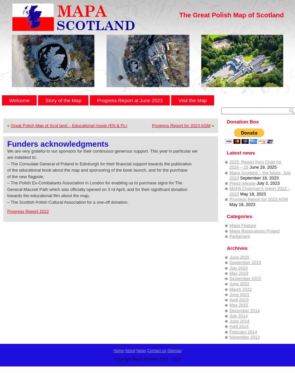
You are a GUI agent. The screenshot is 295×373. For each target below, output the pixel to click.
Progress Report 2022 (28, 211)
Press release (242, 183)
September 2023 (245, 262)
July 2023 (238, 268)
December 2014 (244, 310)
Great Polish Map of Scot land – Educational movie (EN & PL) (69, 125)
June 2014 (239, 321)
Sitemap (174, 350)
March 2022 (240, 289)
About (130, 350)
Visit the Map (192, 100)
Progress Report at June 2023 (130, 100)
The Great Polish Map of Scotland (231, 15)
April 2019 (239, 299)
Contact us (156, 350)
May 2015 (238, 305)
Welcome (19, 100)
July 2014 (238, 315)
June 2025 (239, 257)
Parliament (239, 236)
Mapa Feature (242, 225)
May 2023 (238, 273)
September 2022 (245, 278)
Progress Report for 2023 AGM (181, 125)
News (141, 350)
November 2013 (244, 337)
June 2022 (239, 283)
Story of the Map (63, 100)
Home (118, 350)
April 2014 (239, 326)
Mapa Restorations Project (254, 231)
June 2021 (239, 294)
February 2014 (243, 331)
